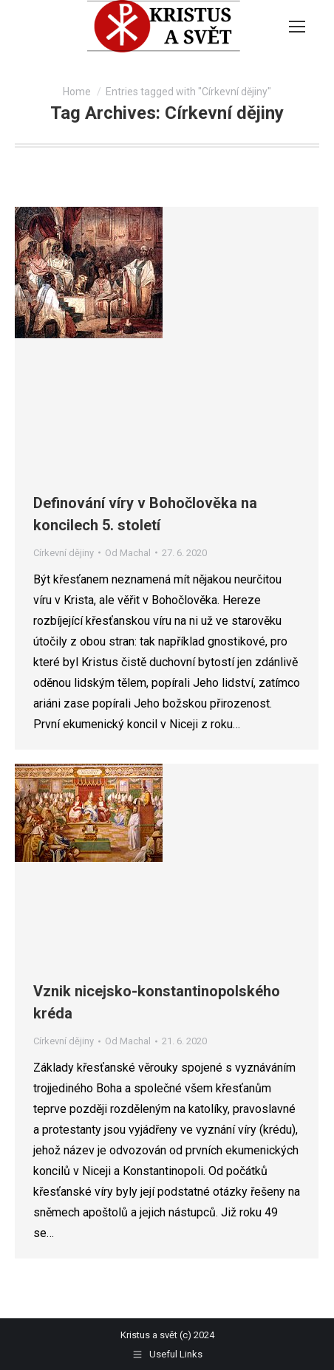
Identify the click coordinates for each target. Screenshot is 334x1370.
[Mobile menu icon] (297, 26)
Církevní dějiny (63, 552)
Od (128, 552)
